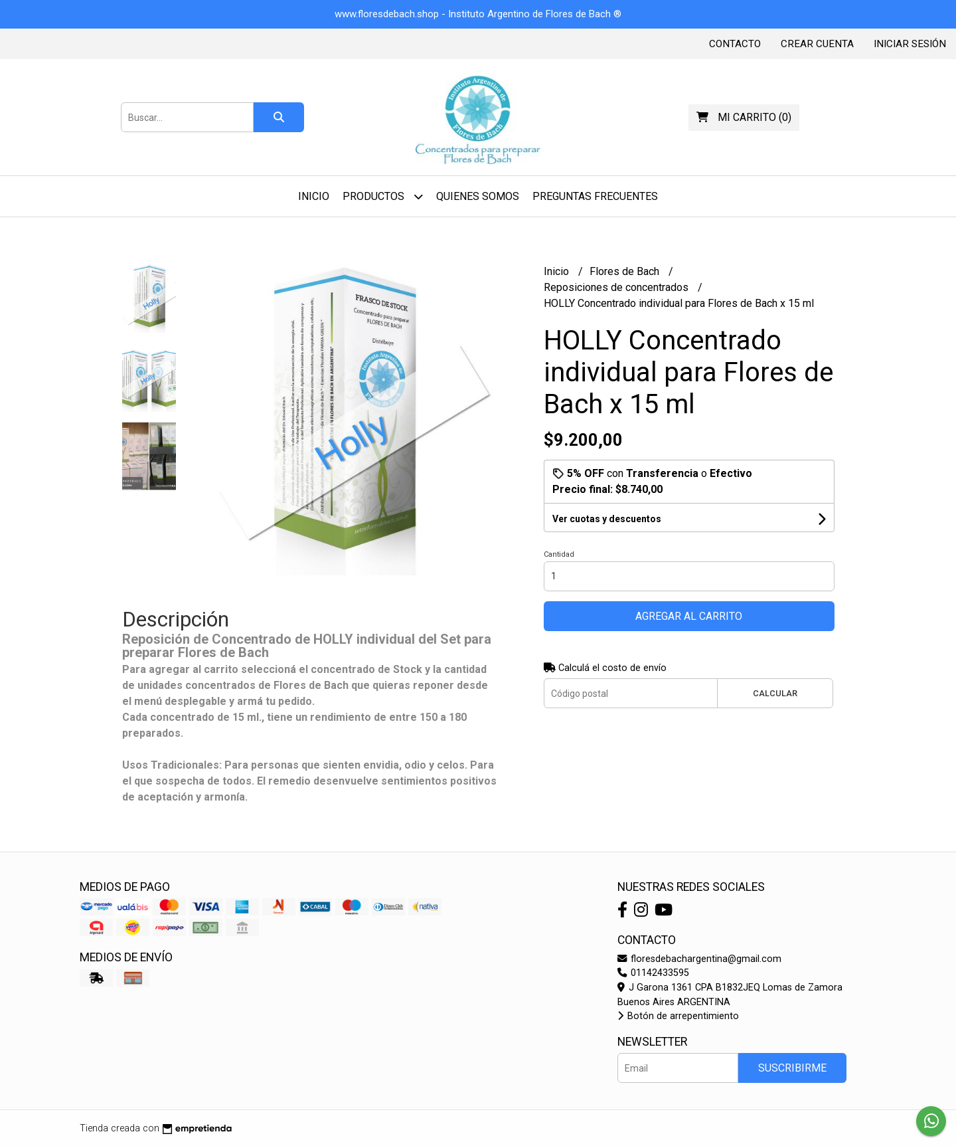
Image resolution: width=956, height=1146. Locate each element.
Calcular (775, 693)
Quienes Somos (477, 196)
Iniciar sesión (910, 44)
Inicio (313, 196)
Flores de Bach (626, 271)
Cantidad (559, 554)
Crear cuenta (817, 44)
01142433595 (653, 973)
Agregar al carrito (688, 616)
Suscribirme (792, 1068)
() (743, 117)
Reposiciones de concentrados (617, 287)
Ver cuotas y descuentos (606, 519)
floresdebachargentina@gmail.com (699, 959)
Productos (383, 196)
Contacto (735, 44)
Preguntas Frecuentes (595, 196)
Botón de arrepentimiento (678, 1016)
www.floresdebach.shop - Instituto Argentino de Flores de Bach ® (478, 14)
